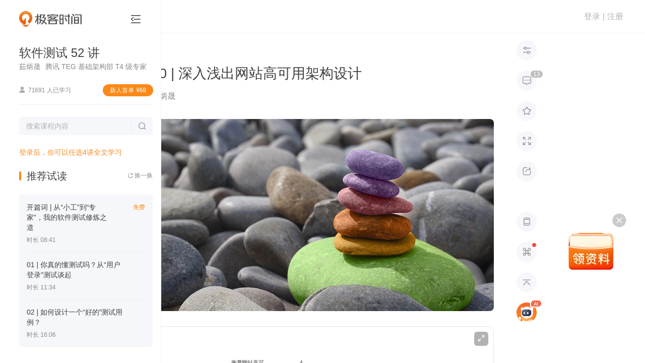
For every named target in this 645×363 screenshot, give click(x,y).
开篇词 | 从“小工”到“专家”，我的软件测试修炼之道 (67, 217)
